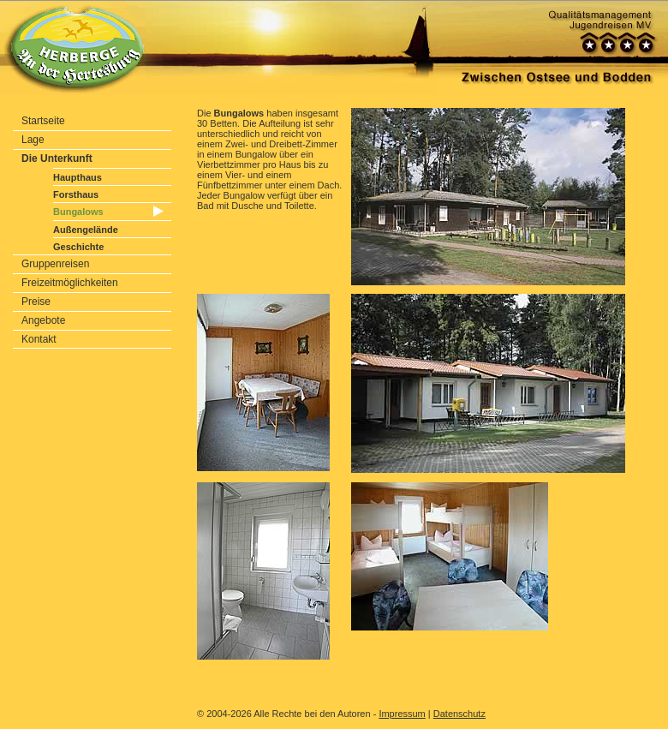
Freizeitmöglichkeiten (69, 283)
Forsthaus (75, 194)
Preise (36, 302)
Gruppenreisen (55, 264)
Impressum (402, 713)
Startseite (43, 121)
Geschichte (78, 247)
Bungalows (78, 211)
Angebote (43, 320)
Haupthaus (77, 177)
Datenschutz (459, 713)
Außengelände (85, 229)
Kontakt (39, 339)
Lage (33, 140)
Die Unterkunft (56, 158)
